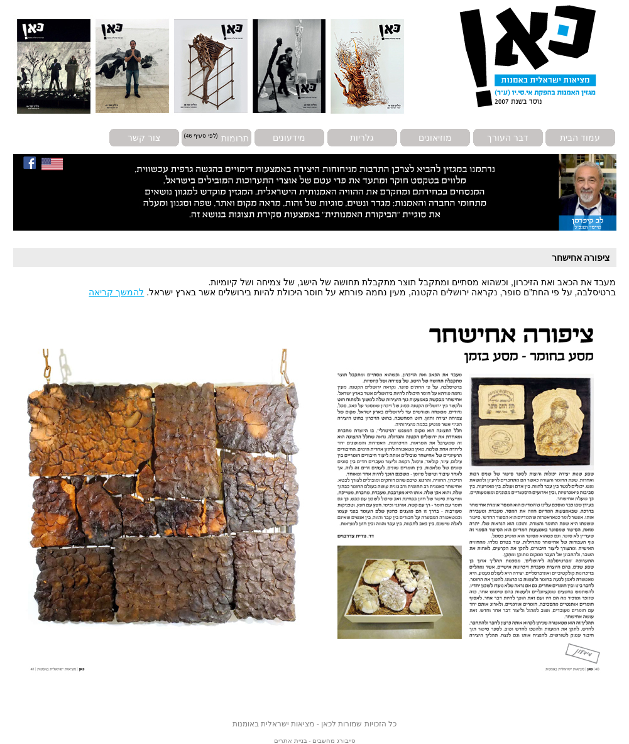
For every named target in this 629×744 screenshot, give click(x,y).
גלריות (362, 138)
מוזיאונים (435, 138)
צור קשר (144, 138)
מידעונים (289, 138)
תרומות (235, 138)
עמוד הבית (580, 138)
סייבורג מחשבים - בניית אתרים (314, 740)
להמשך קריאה (116, 292)
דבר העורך (507, 138)
